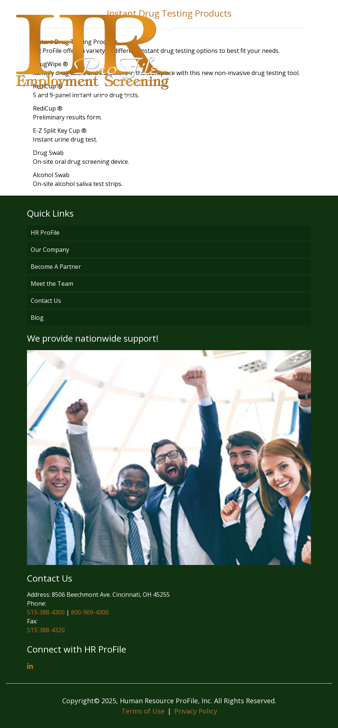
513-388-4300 (46, 612)
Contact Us (46, 301)
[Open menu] (319, 59)
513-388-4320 (46, 630)
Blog (37, 318)
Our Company (50, 250)
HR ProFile (45, 232)
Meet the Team (52, 284)
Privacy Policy (195, 711)
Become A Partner (56, 267)
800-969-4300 (90, 612)
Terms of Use (143, 711)
